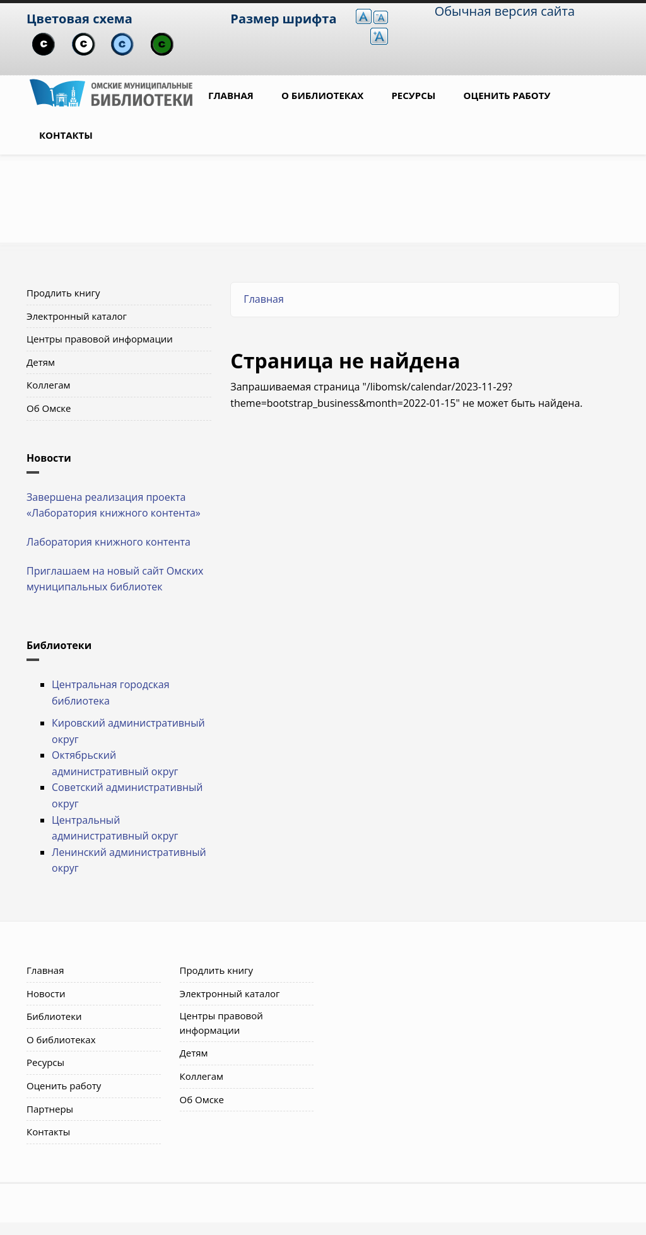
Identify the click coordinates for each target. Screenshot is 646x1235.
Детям (40, 362)
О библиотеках (322, 95)
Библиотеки (54, 1016)
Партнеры (49, 1109)
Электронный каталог (76, 316)
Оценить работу (507, 95)
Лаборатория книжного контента (108, 542)
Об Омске (48, 408)
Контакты (66, 135)
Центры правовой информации (99, 338)
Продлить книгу (63, 292)
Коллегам (48, 384)
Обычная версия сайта (505, 11)
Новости (46, 993)
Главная (231, 95)
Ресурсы (413, 95)
